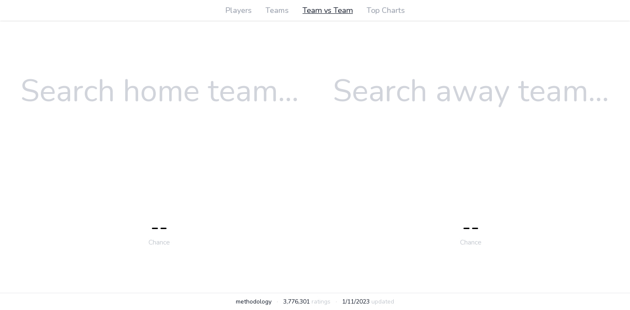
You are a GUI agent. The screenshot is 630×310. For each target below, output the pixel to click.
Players (238, 10)
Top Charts (386, 10)
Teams (277, 10)
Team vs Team (328, 10)
